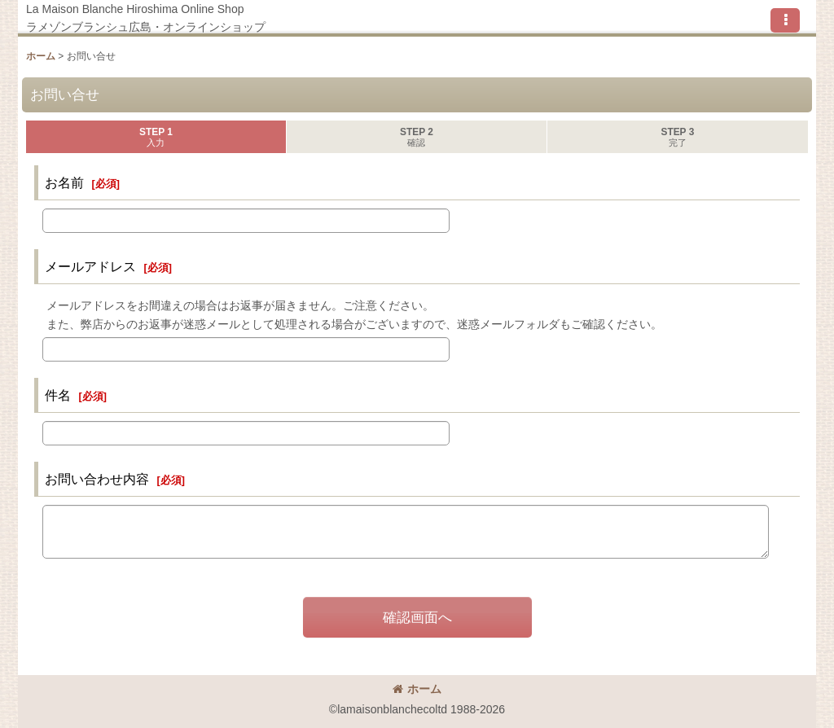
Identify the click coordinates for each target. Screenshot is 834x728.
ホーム (417, 688)
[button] (785, 20)
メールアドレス (90, 266)
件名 (58, 395)
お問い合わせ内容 (97, 478)
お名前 (64, 182)
